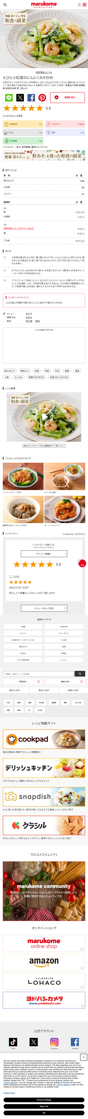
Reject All (44, 1106)
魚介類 (29, 321)
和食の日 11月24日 (59, 377)
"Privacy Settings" (11, 1082)
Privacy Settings (44, 1100)
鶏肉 (29, 702)
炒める (29, 317)
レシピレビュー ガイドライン (74, 533)
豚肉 (19, 702)
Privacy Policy (9, 1093)
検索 (5, 4)
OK (44, 1113)
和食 (37, 370)
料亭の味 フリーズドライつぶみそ (19, 228)
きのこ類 (78, 702)
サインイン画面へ (44, 553)
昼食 (77, 370)
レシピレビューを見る (13, 115)
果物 (19, 710)
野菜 (37, 321)
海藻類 (54, 702)
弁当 (57, 370)
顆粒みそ (25, 370)
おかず (29, 313)
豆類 (8, 710)
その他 (40, 710)
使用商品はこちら (44, 72)
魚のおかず (9, 370)
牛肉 (8, 702)
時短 (47, 370)
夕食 (6, 377)
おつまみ (19, 377)
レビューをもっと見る (44, 608)
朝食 (67, 370)
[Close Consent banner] (83, 1057)
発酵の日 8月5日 (36, 377)
